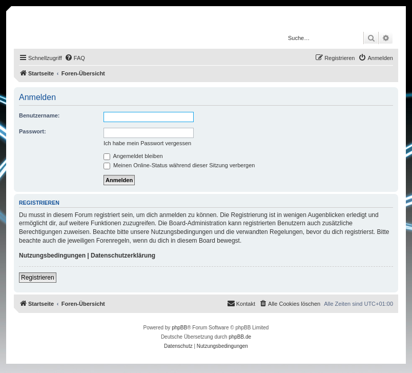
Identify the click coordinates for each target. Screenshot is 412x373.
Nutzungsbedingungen (52, 255)
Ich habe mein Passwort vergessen (147, 143)
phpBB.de (240, 337)
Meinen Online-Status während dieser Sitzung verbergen (179, 165)
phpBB (179, 327)
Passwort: (32, 131)
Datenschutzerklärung (123, 255)
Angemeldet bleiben (133, 156)
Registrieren (37, 277)
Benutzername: (39, 115)
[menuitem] (75, 58)
